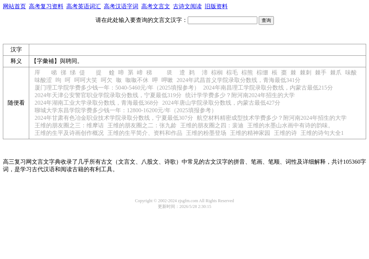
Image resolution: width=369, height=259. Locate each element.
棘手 (320, 72)
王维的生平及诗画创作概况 (69, 133)
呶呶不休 (136, 80)
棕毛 (232, 72)
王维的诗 (285, 133)
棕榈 (217, 72)
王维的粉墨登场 (206, 133)
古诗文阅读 (187, 6)
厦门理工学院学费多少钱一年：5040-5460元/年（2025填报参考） (117, 88)
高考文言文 (155, 6)
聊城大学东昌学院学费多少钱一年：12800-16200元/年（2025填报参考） (126, 110)
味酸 (351, 72)
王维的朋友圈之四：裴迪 (212, 125)
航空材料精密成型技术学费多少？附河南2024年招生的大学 (272, 118)
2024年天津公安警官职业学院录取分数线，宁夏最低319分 (108, 95)
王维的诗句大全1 (322, 133)
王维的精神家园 (250, 133)
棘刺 (305, 72)
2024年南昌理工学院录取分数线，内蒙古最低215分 (268, 88)
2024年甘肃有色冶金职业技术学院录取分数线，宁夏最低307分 (114, 118)
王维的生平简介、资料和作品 (144, 133)
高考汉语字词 (121, 6)
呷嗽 (167, 80)
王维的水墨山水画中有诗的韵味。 (290, 125)
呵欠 (106, 80)
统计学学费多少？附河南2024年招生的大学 (240, 95)
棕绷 (262, 72)
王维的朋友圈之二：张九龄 (142, 125)
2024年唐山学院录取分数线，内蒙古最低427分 (221, 103)
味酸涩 (43, 80)
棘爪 (336, 72)
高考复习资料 (46, 6)
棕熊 (247, 72)
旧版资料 (216, 6)
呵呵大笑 (85, 80)
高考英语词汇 (83, 6)
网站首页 (14, 6)
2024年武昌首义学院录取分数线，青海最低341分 (239, 80)
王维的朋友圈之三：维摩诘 (69, 125)
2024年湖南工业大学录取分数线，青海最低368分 (97, 103)
